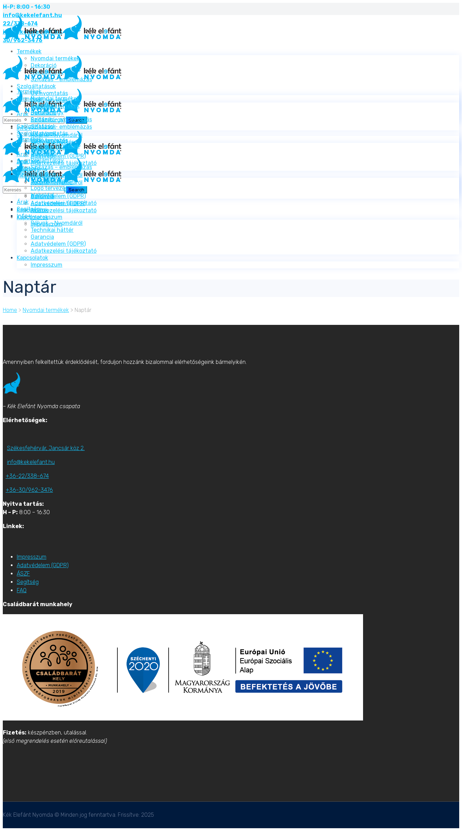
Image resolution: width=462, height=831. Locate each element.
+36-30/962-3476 (29, 490)
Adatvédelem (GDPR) (43, 565)
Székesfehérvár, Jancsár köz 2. (46, 448)
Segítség (28, 582)
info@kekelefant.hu (31, 462)
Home (10, 310)
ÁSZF (23, 573)
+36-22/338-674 (27, 476)
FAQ (21, 590)
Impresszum (31, 557)
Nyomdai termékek (46, 310)
